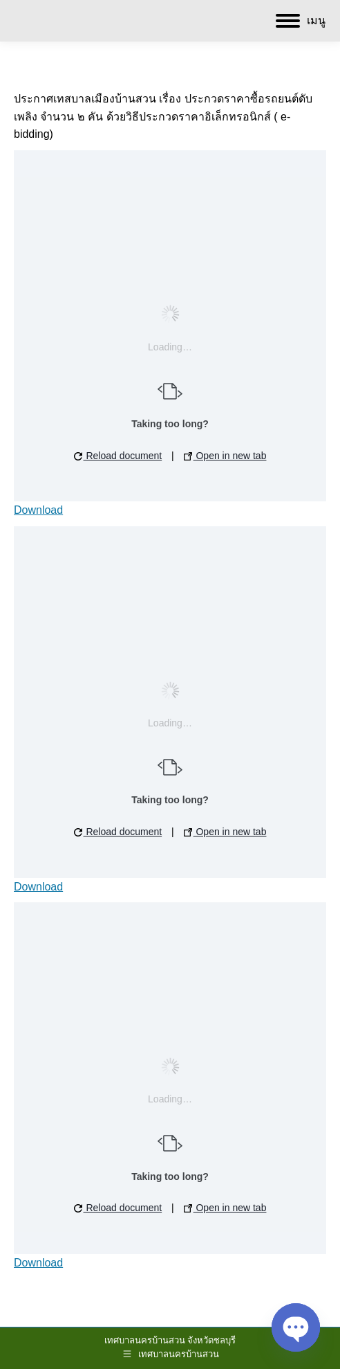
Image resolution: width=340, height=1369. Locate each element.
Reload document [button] (118, 455)
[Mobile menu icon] (300, 20)
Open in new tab (225, 455)
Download (38, 510)
